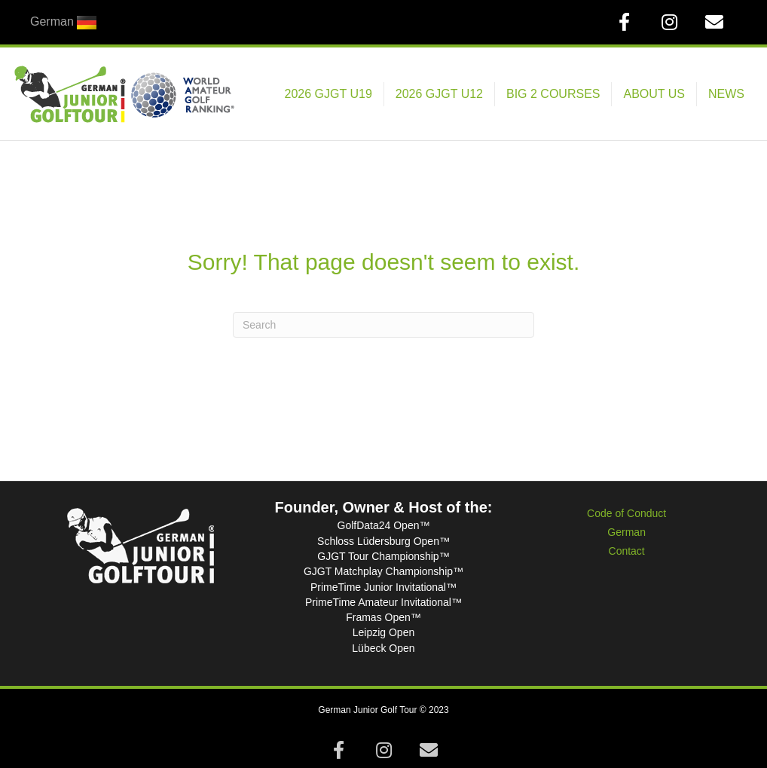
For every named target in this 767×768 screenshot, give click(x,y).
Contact (627, 551)
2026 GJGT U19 (328, 93)
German (626, 532)
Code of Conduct (626, 513)
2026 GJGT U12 (439, 93)
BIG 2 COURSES (553, 93)
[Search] (383, 325)
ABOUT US (654, 93)
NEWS (726, 93)
